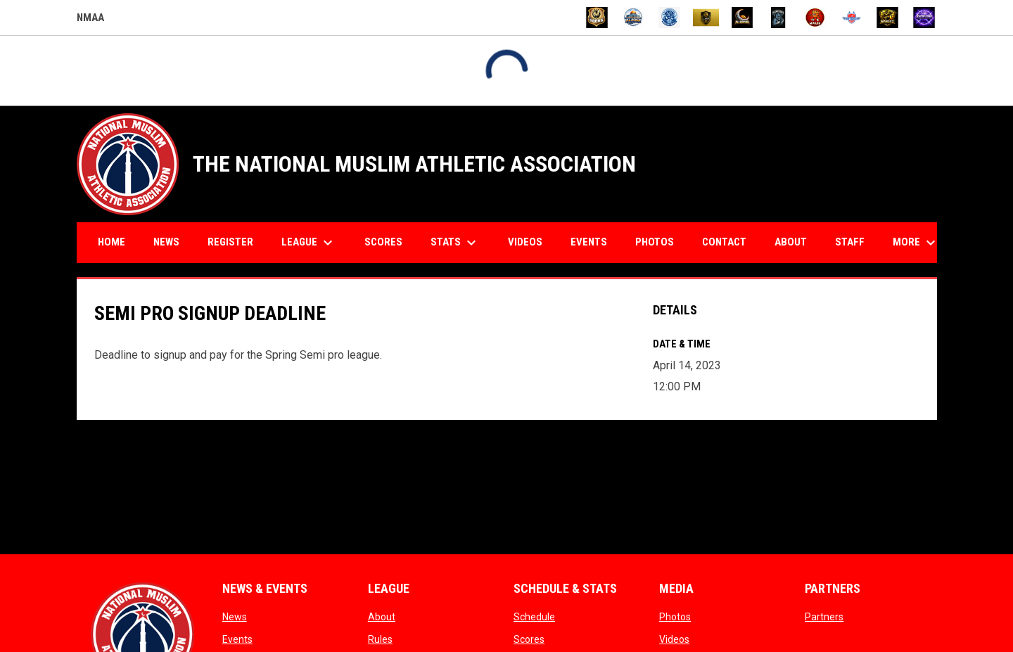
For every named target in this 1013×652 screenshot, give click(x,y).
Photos (675, 616)
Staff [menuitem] (850, 242)
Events (237, 639)
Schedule (534, 616)
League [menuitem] (308, 242)
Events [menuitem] (589, 242)
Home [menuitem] (111, 242)
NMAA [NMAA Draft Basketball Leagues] (90, 19)
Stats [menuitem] (455, 242)
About (381, 616)
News (234, 616)
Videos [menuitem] (525, 242)
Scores (529, 639)
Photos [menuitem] (654, 242)
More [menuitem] (916, 242)
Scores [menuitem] (383, 242)
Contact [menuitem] (724, 242)
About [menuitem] (791, 242)
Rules (380, 639)
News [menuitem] (166, 242)
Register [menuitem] (230, 242)
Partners (824, 616)
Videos (674, 639)
